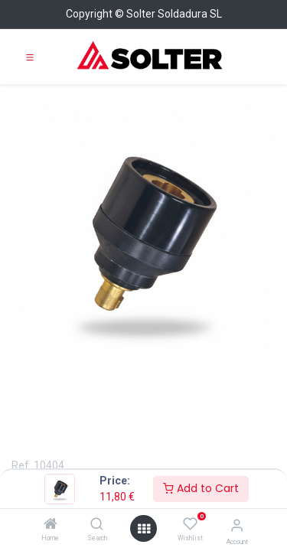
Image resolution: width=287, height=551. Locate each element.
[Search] (97, 525)
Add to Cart (201, 488)
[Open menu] (144, 529)
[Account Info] (237, 525)
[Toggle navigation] (30, 56)
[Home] (50, 525)
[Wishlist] (190, 524)
